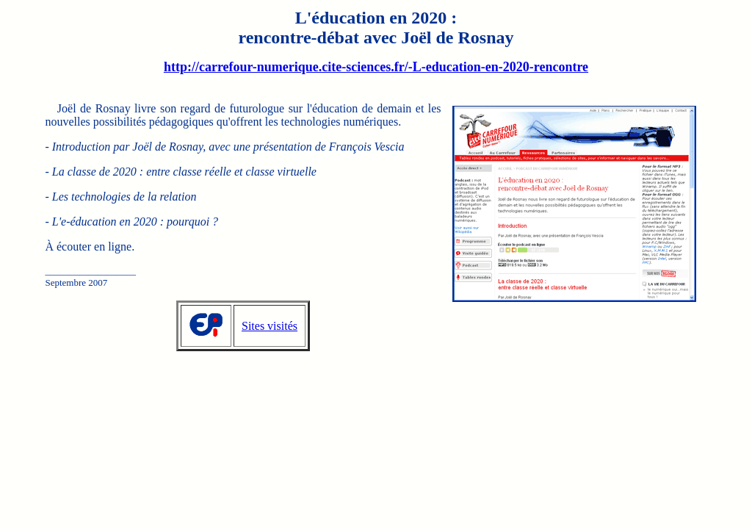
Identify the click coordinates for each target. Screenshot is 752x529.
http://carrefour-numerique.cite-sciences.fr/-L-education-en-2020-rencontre (376, 67)
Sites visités (269, 326)
